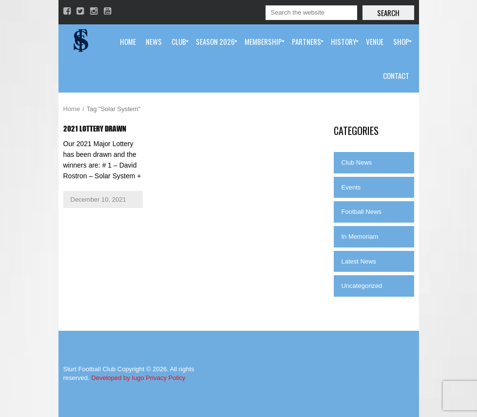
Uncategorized (362, 285)
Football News (362, 211)
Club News (357, 162)
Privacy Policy (165, 377)
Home (71, 109)
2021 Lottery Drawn (94, 128)
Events (351, 187)
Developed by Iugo (117, 377)
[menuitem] (128, 41)
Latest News (359, 261)
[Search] (311, 12)
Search (388, 12)
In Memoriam (360, 236)
